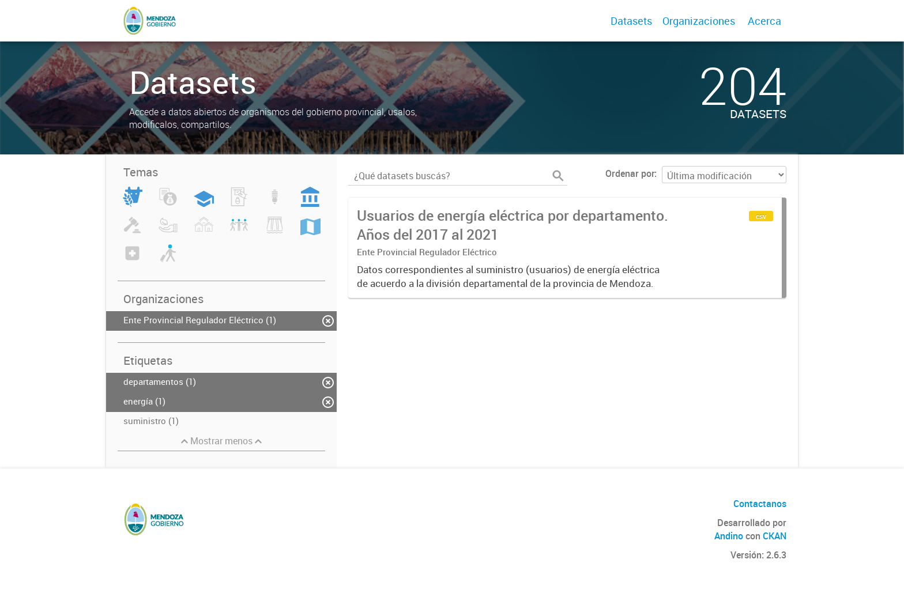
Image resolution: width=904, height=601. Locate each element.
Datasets (631, 21)
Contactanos (759, 503)
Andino (728, 536)
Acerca (764, 21)
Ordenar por (629, 173)
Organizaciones (698, 21)
